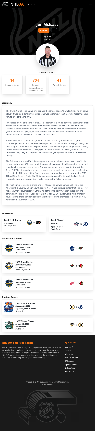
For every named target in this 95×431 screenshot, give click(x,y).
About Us (69, 354)
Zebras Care (70, 368)
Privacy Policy (47, 384)
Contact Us (69, 371)
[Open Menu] (90, 3)
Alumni (68, 350)
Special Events (71, 364)
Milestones (69, 361)
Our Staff (69, 347)
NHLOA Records (71, 357)
